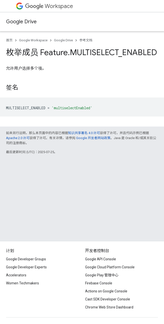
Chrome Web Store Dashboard (109, 307)
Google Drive (21, 22)
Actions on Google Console (106, 291)
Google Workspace (33, 40)
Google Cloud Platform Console (110, 267)
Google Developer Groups (26, 259)
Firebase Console (98, 283)
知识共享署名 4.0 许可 (84, 133)
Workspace (49, 6)
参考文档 (85, 40)
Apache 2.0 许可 (18, 138)
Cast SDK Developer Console (107, 299)
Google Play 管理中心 (102, 275)
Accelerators (16, 275)
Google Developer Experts (26, 267)
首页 (9, 40)
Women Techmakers (22, 283)
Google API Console (100, 259)
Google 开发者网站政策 (93, 138)
